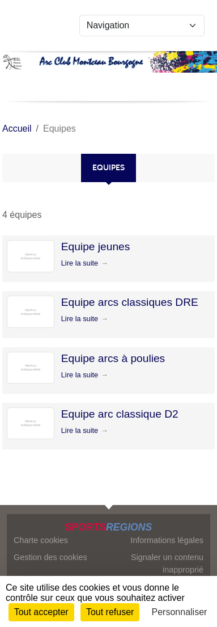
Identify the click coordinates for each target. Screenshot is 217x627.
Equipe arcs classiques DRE (129, 302)
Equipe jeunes (95, 247)
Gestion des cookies (50, 557)
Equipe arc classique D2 (119, 414)
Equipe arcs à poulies (113, 358)
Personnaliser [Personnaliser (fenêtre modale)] (179, 612)
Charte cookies (41, 540)
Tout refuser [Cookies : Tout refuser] (110, 612)
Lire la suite (79, 263)
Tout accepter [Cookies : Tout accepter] (41, 612)
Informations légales (166, 540)
